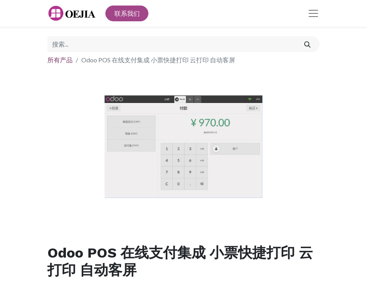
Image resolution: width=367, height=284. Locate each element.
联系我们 (127, 13)
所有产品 (60, 60)
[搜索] (308, 44)
